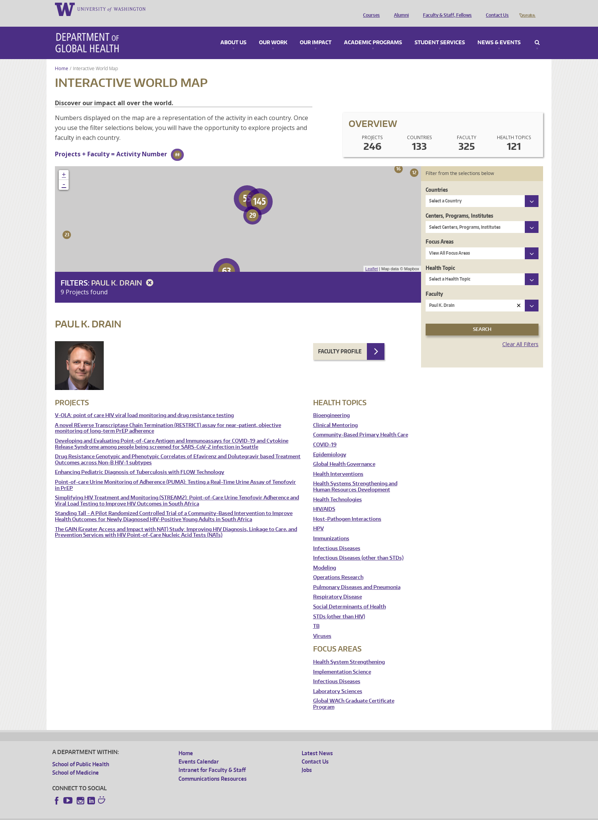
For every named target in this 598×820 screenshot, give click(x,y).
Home (61, 58)
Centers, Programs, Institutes (459, 205)
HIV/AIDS (324, 498)
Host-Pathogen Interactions (347, 508)
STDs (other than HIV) (339, 606)
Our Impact (315, 32)
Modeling (324, 557)
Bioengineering (331, 405)
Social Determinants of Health (349, 596)
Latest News (317, 742)
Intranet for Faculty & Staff (212, 759)
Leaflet (371, 258)
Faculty (434, 283)
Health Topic (440, 257)
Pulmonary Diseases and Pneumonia (356, 576)
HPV (318, 518)
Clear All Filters (520, 333)
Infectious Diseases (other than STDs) (358, 547)
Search (537, 32)
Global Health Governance (344, 453)
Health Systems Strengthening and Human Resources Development (355, 476)
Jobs (307, 759)
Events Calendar (198, 751)
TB (316, 615)
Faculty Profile (340, 340)
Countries (437, 179)
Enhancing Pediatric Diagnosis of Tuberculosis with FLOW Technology (139, 461)
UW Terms (184, 814)
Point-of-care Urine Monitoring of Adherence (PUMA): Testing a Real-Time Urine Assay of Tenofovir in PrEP (175, 474)
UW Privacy (153, 814)
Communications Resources (212, 768)
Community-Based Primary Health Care (360, 424)
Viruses (322, 625)
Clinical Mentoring (335, 414)
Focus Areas (439, 231)
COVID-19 (325, 434)
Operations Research (338, 567)
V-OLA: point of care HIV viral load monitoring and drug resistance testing (144, 405)
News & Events (499, 32)
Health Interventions (338, 463)
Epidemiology (329, 444)
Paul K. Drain (123, 272)
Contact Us (495, 8)
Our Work (273, 32)
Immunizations (331, 528)
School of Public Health (80, 753)
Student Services (440, 32)
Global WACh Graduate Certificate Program (353, 693)
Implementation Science (342, 661)
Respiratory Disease (337, 586)
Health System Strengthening (349, 651)
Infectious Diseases (336, 538)
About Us (233, 32)
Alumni (399, 8)
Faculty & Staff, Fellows (445, 8)
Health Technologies (337, 489)
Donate (526, 8)
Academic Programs (373, 32)
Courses (369, 8)
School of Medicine (75, 762)
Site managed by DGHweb (229, 814)
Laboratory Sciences (337, 681)
